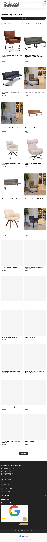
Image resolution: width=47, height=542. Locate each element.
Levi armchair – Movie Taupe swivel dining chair (11, 442)
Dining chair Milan (29, 441)
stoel (11, 12)
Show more (23, 453)
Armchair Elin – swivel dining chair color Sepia (11, 372)
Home (2, 12)
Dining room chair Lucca (8, 303)
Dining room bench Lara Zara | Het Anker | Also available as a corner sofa (34, 57)
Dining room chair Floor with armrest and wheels (12, 56)
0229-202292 (7, 484)
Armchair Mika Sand (7, 233)
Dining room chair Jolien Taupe (10, 337)
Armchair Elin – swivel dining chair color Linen (34, 268)
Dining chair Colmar (30, 337)
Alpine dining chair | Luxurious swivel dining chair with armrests (34, 372)
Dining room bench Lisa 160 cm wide (12, 198)
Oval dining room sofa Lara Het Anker (10, 93)
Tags (7, 12)
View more (23, 524)
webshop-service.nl (36, 539)
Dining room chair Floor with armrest (35, 233)
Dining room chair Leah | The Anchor (34, 198)
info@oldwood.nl (8, 488)
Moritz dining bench (30, 303)
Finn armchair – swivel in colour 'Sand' (33, 164)
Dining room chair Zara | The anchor (11, 407)
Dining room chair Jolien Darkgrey (11, 267)
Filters (23, 18)
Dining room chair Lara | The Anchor (34, 92)
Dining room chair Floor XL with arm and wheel (11, 128)
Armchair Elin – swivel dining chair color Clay (11, 164)
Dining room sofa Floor (31, 127)
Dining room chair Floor (31, 407)
